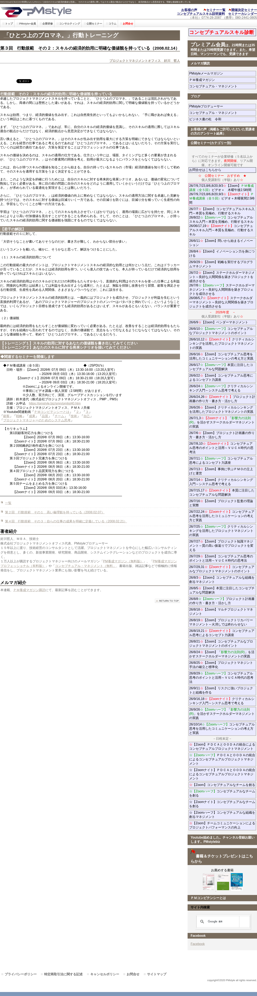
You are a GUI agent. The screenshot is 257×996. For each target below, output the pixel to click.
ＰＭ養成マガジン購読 (29, 590)
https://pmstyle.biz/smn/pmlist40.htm (55, 403)
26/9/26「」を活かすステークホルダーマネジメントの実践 (222, 714)
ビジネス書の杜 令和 (211, 119)
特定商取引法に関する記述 (63, 974)
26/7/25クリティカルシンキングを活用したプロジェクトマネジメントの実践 (221, 531)
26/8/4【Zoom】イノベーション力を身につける (221, 253)
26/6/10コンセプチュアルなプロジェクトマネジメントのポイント (221, 331)
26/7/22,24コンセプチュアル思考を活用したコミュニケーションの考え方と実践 (221, 516)
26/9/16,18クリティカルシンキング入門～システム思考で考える (221, 701)
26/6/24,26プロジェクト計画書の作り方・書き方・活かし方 (222, 399)
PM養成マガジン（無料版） (123, 561)
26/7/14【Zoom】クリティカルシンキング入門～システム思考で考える (221, 482)
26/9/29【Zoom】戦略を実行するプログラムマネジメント (221, 264)
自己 (86, 416)
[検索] (222, 921)
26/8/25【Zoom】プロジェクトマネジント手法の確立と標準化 (221, 665)
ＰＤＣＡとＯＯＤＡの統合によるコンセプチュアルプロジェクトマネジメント (222, 759)
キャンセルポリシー (104, 974)
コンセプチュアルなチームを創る (222, 793)
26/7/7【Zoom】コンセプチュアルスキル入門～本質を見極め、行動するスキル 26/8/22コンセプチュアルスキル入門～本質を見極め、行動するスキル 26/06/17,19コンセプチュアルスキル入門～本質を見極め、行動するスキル (221, 221)
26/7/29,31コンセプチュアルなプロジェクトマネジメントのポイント (221, 569)
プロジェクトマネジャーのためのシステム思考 (37, 420)
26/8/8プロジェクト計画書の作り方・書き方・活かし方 (221, 601)
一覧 (8, 503)
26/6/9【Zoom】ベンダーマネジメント (222, 322)
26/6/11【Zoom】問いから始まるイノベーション (221, 243)
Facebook (198, 944)
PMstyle (58, 11)
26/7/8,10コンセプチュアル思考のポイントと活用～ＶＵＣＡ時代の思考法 (221, 448)
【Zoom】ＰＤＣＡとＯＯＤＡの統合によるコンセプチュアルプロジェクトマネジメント (222, 746)
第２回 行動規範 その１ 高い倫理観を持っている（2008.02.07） (55, 512)
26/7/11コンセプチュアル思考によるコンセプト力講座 (221, 460)
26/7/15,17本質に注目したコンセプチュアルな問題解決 (221, 492)
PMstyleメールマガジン (220, 73)
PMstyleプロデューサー (220, 106)
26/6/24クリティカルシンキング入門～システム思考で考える (221, 388)
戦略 (19, 416)
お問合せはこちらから (205, 170)
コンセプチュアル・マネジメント (222, 86)
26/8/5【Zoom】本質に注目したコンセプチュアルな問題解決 (221, 590)
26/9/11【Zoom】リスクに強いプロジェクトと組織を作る (221, 690)
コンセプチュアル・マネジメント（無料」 (85, 566)
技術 (74, 416)
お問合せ (133, 974)
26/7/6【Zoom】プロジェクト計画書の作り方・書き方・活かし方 (221, 435)
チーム (59, 416)
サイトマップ (156, 974)
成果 (32, 416)
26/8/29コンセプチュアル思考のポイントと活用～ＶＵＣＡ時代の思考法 (221, 677)
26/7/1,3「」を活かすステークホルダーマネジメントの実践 (222, 422)
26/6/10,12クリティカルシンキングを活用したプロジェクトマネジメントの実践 (221, 343)
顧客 (6, 416)
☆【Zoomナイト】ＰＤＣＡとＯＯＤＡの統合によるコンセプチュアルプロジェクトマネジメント (222, 774)
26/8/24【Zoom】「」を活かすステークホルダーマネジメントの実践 (221, 654)
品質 (45, 416)
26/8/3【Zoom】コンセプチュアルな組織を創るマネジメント (221, 579)
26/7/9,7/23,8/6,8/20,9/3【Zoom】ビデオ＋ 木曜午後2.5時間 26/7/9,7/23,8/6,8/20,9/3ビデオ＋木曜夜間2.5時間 (222, 194)
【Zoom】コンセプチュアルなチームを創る (222, 785)
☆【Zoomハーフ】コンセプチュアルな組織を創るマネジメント (222, 814)
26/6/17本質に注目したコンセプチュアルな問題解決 (221, 367)
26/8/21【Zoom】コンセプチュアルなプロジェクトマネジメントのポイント (221, 643)
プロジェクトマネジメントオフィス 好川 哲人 (144, 60)
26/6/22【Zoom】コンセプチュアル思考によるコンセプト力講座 (221, 377)
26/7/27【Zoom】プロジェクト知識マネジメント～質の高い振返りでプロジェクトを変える (221, 546)
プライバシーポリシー (21, 974)
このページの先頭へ (167, 601)
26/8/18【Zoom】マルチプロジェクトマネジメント (221, 611)
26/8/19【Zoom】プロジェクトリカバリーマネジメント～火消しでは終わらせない (222, 622)
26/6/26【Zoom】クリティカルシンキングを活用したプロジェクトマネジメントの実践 (221, 409)
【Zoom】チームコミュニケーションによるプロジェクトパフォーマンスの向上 (222, 825)
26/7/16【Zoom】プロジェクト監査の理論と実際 (221, 503)
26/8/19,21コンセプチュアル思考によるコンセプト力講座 (221, 633)
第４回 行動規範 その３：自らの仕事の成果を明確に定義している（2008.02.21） (66, 521)
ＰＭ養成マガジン (222, 80)
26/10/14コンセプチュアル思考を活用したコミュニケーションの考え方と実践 (222, 728)
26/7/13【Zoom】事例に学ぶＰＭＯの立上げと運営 (221, 471)
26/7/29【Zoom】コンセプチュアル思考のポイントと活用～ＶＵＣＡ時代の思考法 (221, 558)
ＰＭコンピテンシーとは (51, 412)
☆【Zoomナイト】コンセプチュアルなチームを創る (222, 804)
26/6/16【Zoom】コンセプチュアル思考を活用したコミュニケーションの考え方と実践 (221, 356)
